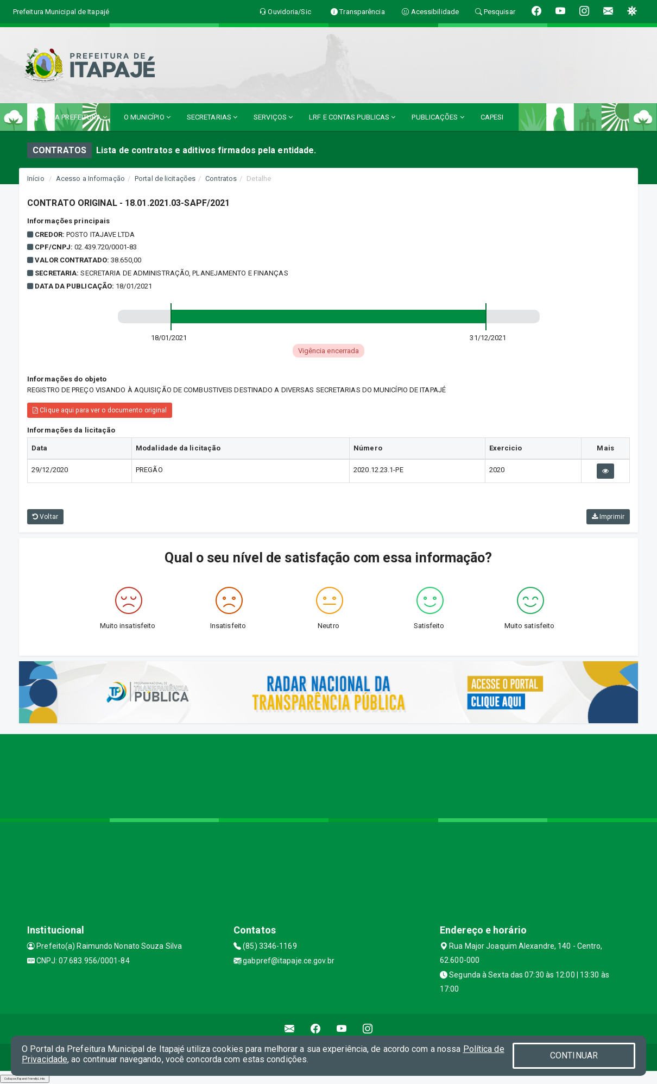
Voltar (45, 517)
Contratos (221, 178)
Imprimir (608, 517)
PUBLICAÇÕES (438, 117)
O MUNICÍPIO (147, 117)
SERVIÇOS (273, 117)
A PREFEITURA (81, 117)
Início (36, 178)
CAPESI (492, 117)
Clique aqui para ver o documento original (100, 410)
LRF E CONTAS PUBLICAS (352, 117)
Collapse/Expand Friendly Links (24, 1078)
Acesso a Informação (90, 178)
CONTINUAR (574, 1055)
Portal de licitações (165, 178)
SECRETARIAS (212, 117)
